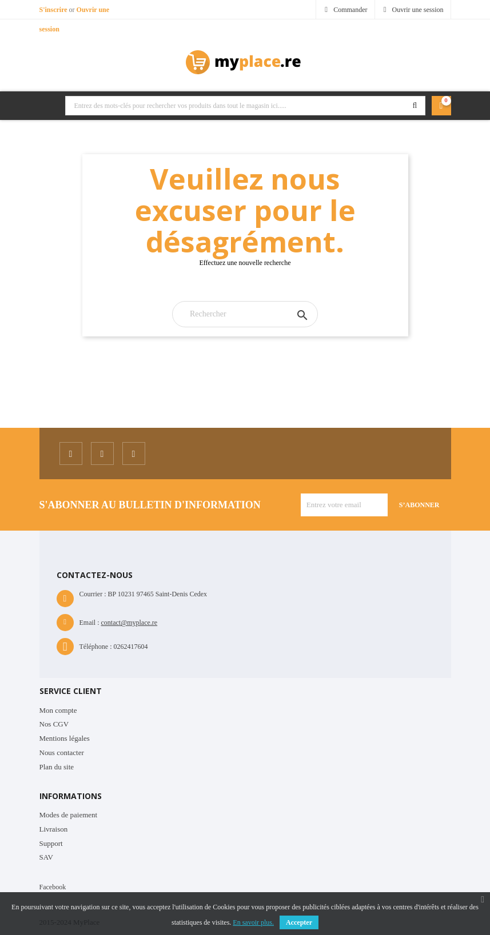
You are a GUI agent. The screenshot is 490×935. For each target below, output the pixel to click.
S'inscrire (54, 10)
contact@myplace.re (129, 623)
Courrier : (92, 594)
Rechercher (415, 106)
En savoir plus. (253, 922)
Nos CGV (54, 724)
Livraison (53, 829)
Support (51, 843)
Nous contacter (61, 752)
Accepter (299, 922)
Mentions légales (64, 738)
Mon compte (58, 710)
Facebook (52, 887)
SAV (46, 857)
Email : (89, 623)
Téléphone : (95, 647)
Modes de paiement (68, 814)
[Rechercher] (245, 314)
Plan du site (56, 767)
